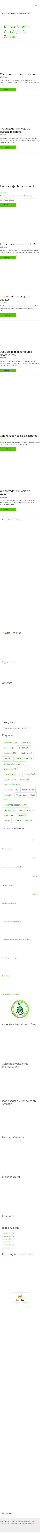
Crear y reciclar (7, 1239)
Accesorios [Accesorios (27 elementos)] (10, 742)
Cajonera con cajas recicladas (18, 74)
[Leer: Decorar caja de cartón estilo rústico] (20, 169)
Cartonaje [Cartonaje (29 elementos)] (10, 753)
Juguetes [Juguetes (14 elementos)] (10, 779)
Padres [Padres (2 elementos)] (8, 800)
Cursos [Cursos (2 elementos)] (7, 759)
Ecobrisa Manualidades (22, 1521)
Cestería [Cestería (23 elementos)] (26, 753)
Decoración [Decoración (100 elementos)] (23, 758)
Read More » (8, 89)
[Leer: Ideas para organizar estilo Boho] (20, 227)
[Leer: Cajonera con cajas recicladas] (20, 57)
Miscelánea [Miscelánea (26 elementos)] (11, 789)
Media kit (18, 1523)
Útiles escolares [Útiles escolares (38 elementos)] (23, 820)
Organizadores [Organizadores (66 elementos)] (25, 795)
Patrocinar (31, 1523)
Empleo (24, 1523)
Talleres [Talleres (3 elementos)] (21, 815)
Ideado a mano (7, 1248)
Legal (32, 1521)
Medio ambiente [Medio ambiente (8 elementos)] (12, 784)
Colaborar (3, 1523)
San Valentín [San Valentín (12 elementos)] (27, 810)
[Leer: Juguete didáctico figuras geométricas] (20, 336)
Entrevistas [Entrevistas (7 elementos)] (10, 769)
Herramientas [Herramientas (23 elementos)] (12, 774)
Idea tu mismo (6, 1242)
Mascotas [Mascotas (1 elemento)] (24, 780)
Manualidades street (8, 1245)
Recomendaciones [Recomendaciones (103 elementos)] (15, 805)
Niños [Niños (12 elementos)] (8, 795)
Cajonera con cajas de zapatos (18, 435)
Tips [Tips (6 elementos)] (7, 820)
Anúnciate (10, 1523)
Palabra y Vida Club (8, 1233)
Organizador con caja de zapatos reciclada (15, 130)
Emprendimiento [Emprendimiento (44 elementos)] (14, 764)
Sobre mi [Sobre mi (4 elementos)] (8, 815)
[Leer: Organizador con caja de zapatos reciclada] (20, 111)
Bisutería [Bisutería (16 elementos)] (9, 748)
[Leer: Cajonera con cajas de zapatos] (20, 405)
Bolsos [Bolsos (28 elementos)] (24, 748)
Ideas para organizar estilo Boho (19, 244)
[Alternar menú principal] (36, 6)
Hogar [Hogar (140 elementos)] (30, 774)
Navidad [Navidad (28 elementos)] (28, 789)
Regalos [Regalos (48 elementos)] (10, 810)
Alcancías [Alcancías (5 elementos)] (26, 743)
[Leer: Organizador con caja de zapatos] (20, 279)
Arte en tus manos (8, 1236)
